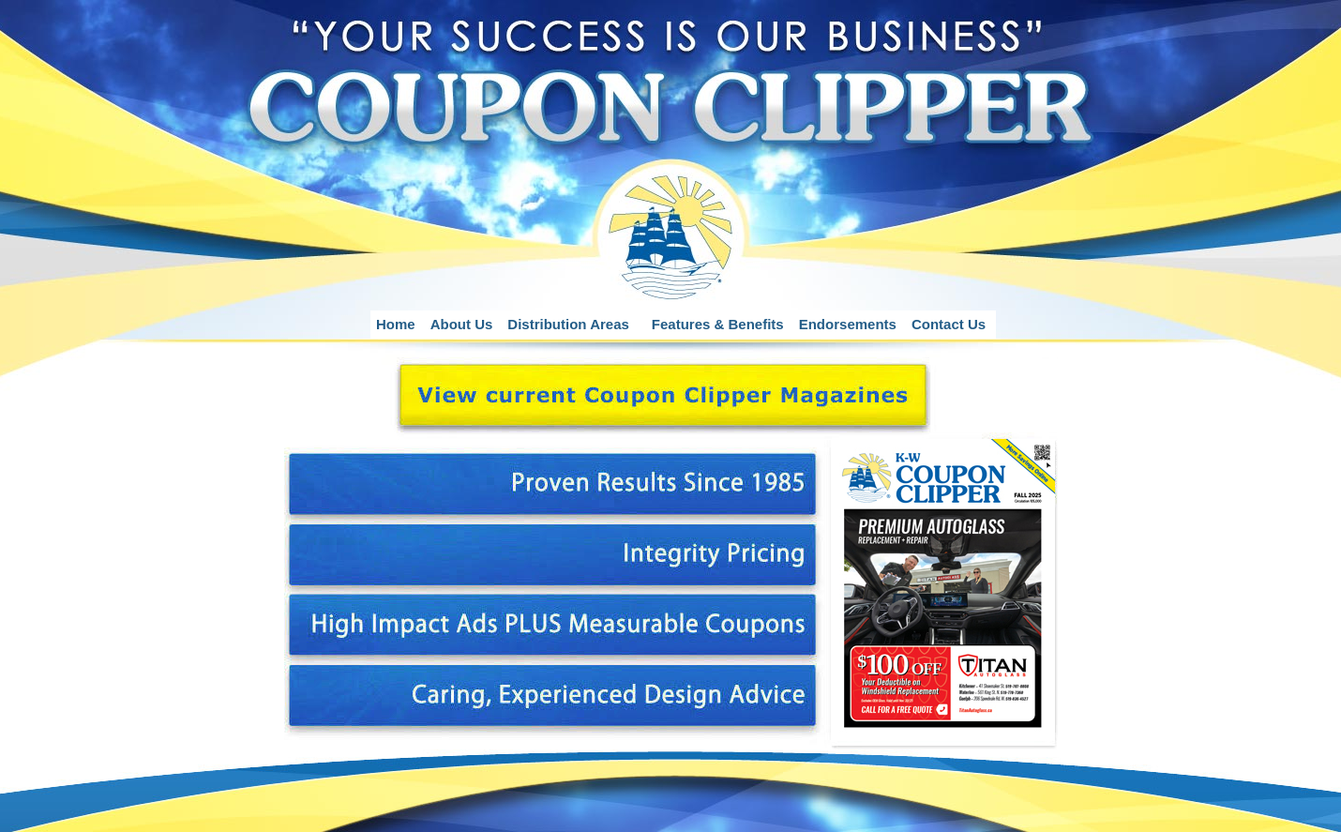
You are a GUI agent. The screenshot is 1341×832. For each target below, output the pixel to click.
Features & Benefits (718, 324)
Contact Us (949, 324)
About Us (461, 324)
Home (395, 324)
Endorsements (848, 324)
